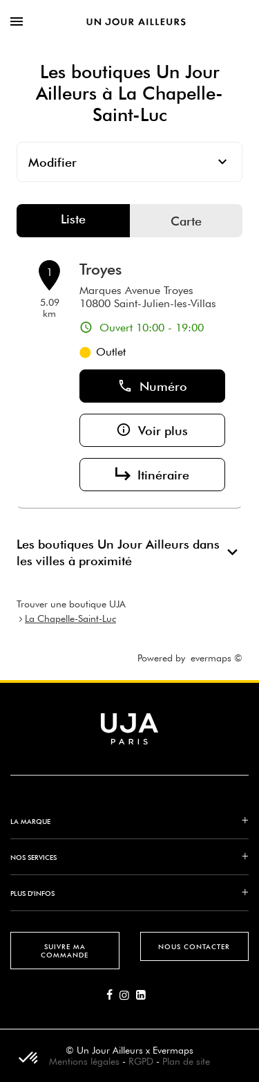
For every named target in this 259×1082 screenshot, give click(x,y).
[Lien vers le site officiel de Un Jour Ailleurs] (136, 21)
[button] (29, 1058)
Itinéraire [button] (152, 474)
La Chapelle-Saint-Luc (70, 618)
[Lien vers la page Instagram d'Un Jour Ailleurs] (127, 995)
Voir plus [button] (152, 430)
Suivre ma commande (64, 950)
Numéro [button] (152, 386)
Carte (186, 221)
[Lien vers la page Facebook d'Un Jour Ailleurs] (112, 995)
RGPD (140, 1061)
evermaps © (216, 657)
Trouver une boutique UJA (71, 603)
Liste (73, 219)
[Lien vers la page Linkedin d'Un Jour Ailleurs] (144, 995)
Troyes (100, 269)
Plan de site (186, 1061)
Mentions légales (84, 1061)
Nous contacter (194, 946)
